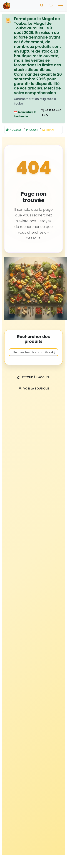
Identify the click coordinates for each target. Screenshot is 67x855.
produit (32, 130)
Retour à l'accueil (33, 377)
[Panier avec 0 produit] (51, 5)
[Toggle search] (41, 5)
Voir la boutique (33, 388)
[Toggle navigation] (60, 6)
